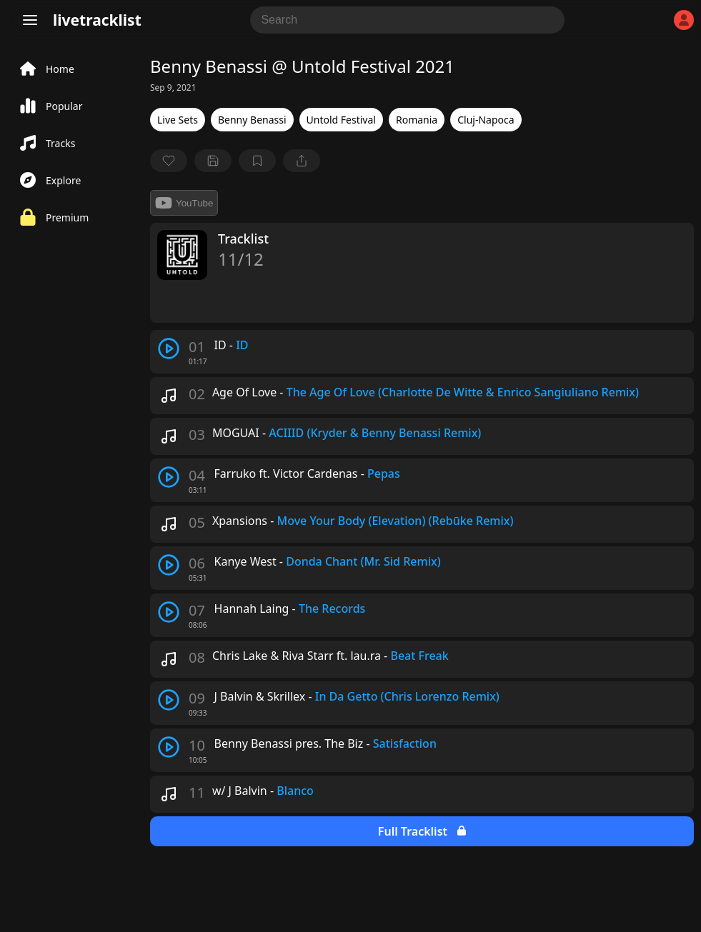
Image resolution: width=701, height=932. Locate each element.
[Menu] (30, 20)
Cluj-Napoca (485, 119)
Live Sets (177, 119)
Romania (416, 119)
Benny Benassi (252, 119)
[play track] (168, 348)
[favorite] (168, 160)
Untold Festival (341, 119)
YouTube (184, 202)
